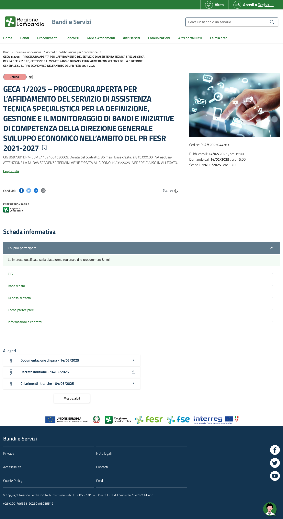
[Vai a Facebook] (275, 450)
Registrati (266, 5)
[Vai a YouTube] (275, 476)
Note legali (104, 453)
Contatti (102, 467)
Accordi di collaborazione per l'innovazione (72, 52)
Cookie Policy (12, 480)
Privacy (8, 453)
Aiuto (219, 5)
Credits (101, 480)
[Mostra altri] (72, 398)
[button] (44, 147)
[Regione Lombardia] (46, 21)
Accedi (248, 5)
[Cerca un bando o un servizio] (231, 22)
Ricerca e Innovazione (28, 52)
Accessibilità (12, 467)
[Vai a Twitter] (275, 463)
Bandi (6, 52)
